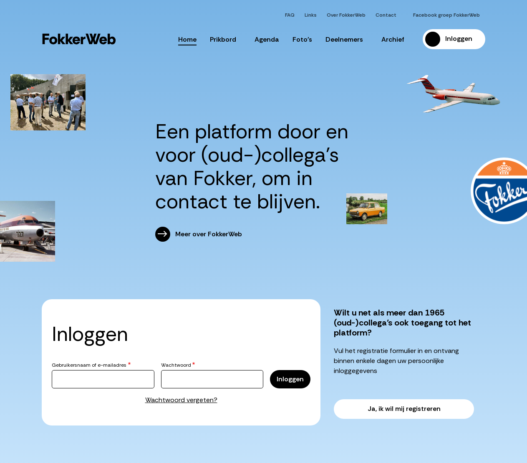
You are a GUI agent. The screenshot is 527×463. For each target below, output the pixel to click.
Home (187, 39)
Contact (386, 15)
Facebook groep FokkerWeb (446, 15)
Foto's (302, 39)
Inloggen (458, 38)
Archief (395, 39)
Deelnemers (346, 39)
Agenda (267, 39)
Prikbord (225, 39)
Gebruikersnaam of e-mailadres (89, 365)
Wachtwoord (176, 365)
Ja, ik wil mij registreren (404, 408)
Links (311, 15)
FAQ (290, 15)
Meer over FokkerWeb (208, 234)
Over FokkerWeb (346, 15)
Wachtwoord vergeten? (181, 399)
